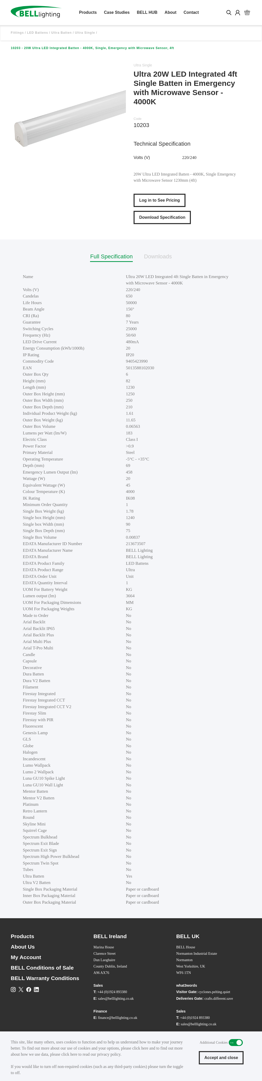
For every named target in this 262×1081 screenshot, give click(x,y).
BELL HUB (147, 12)
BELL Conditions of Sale (42, 968)
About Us (23, 947)
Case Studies (116, 12)
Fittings (17, 32)
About (170, 12)
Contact (191, 12)
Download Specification (162, 217)
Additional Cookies (236, 1042)
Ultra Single (85, 32)
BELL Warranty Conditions (45, 978)
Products (88, 12)
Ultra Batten (61, 32)
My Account (26, 957)
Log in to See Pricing (159, 200)
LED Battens (37, 32)
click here (140, 1048)
